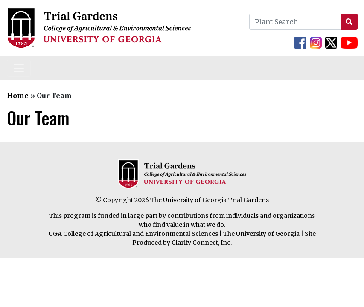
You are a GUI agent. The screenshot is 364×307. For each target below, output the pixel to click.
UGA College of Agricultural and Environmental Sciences (133, 233)
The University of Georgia (261, 233)
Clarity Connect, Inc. (202, 242)
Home (18, 95)
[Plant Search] (295, 22)
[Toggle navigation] (19, 68)
